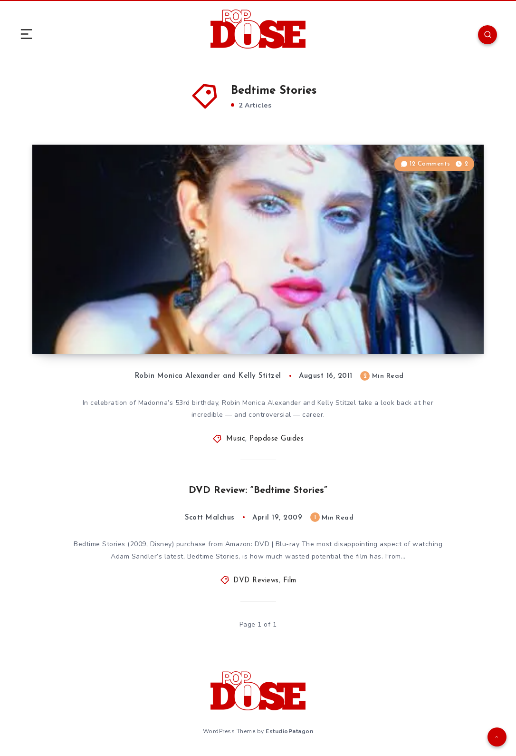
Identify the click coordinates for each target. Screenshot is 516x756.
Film (289, 580)
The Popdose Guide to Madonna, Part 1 (146, 325)
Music (236, 438)
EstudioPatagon (289, 731)
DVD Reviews (256, 580)
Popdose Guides (276, 438)
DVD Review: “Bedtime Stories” (258, 490)
